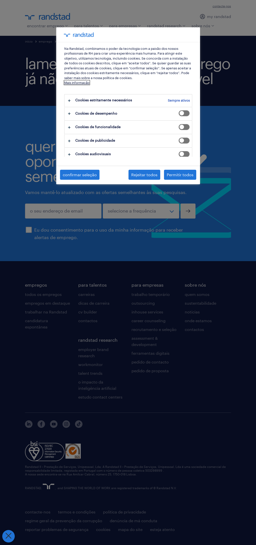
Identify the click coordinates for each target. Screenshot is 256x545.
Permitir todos (180, 174)
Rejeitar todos (144, 174)
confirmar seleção (80, 174)
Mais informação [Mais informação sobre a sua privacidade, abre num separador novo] (77, 83)
